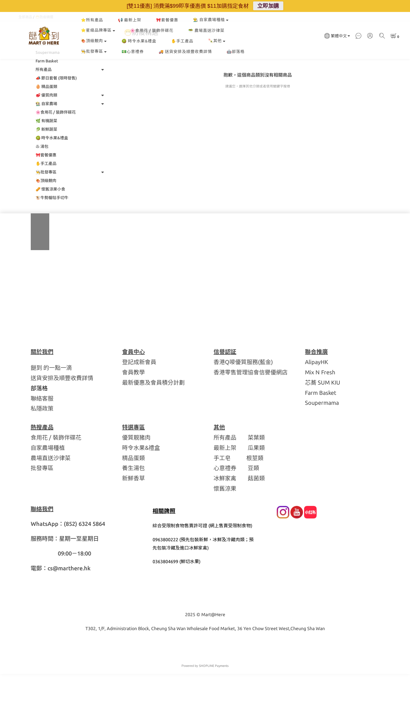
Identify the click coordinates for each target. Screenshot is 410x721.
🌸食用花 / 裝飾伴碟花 (151, 30)
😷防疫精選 (44, 64)
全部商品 (25, 64)
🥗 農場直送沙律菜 (206, 30)
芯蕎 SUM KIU (322, 429)
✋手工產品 (182, 41)
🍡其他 (217, 40)
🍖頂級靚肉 (94, 40)
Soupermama (322, 449)
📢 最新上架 (129, 20)
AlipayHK (316, 409)
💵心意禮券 (133, 51)
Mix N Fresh (320, 419)
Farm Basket (320, 439)
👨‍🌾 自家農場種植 (211, 19)
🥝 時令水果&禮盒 (139, 41)
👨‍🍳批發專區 (94, 51)
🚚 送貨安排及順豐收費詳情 (185, 51)
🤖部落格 (236, 51)
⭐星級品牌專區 (98, 30)
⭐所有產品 (92, 20)
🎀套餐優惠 (167, 20)
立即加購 (268, 6)
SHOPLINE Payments (214, 712)
